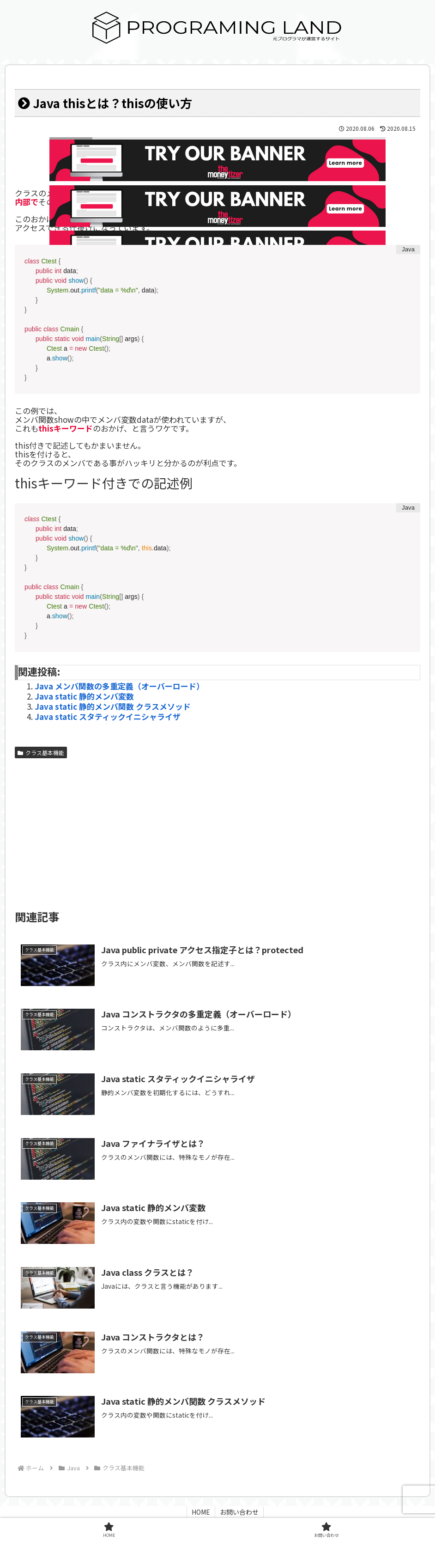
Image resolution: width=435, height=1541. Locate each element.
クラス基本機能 (41, 752)
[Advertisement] (217, 831)
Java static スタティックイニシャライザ (108, 716)
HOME (201, 1512)
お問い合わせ (239, 1512)
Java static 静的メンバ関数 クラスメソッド (113, 706)
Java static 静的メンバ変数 (84, 696)
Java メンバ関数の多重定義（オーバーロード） (119, 686)
